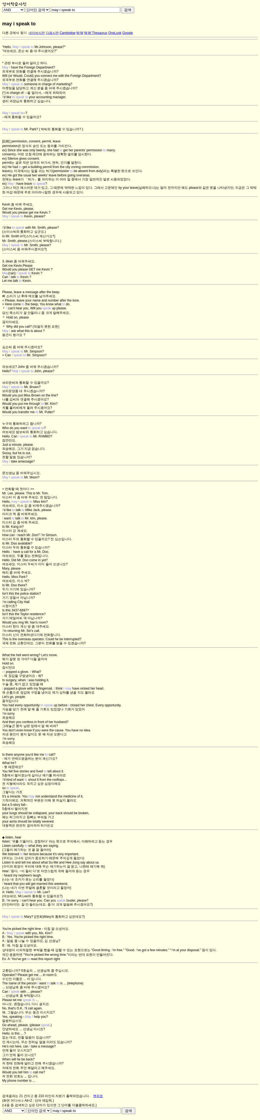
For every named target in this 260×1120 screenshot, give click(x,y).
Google (127, 33)
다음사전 (52, 33)
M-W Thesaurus (95, 33)
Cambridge (68, 33)
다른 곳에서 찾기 (14, 33)
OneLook (114, 33)
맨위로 (98, 1096)
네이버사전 (37, 33)
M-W (79, 33)
